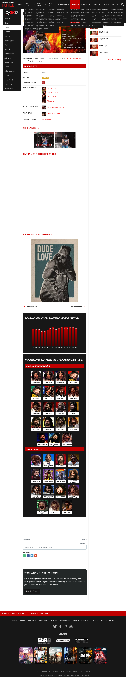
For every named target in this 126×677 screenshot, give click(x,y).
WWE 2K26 (27, 4)
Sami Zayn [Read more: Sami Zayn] (103, 46)
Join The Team (32, 591)
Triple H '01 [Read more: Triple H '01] (103, 39)
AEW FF (50, 4)
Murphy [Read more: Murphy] (102, 18)
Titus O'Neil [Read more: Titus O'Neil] (103, 52)
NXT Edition (9, 49)
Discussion (9, 89)
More (114, 4)
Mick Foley (46, 119)
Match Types (9, 40)
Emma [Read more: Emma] (101, 25)
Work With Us (85, 671)
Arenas (7, 36)
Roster (7, 27)
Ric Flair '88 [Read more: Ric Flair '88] (103, 32)
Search (75, 671)
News (20, 4)
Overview (8, 19)
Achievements (10, 71)
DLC (6, 45)
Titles (105, 4)
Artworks (8, 58)
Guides (7, 32)
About (38, 671)
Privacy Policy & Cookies (62, 671)
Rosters (84, 4)
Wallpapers (9, 62)
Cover (7, 67)
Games (74, 4)
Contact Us (46, 671)
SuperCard (62, 4)
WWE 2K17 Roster (31, 18)
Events (95, 4)
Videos (7, 75)
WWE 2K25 (39, 4)
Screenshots (9, 54)
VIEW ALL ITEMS (114, 60)
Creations (8, 84)
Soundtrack (9, 80)
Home (14, 620)
